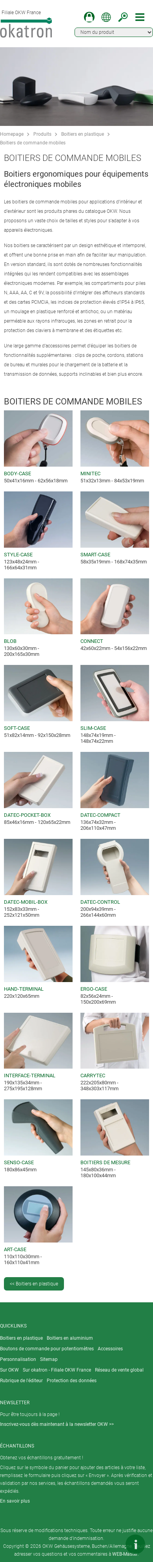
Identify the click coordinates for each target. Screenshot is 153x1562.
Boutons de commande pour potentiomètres (47, 1349)
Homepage (12, 134)
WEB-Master (125, 1554)
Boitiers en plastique (82, 134)
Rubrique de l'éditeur (21, 1380)
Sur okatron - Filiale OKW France (57, 1370)
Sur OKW (9, 1370)
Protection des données (72, 1380)
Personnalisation (18, 1359)
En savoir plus (15, 1501)
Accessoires (110, 1349)
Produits (42, 134)
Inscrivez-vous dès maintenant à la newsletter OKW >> (57, 1424)
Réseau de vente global (119, 1370)
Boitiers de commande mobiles (33, 143)
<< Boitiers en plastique (34, 1284)
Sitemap (49, 1359)
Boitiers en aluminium (70, 1338)
